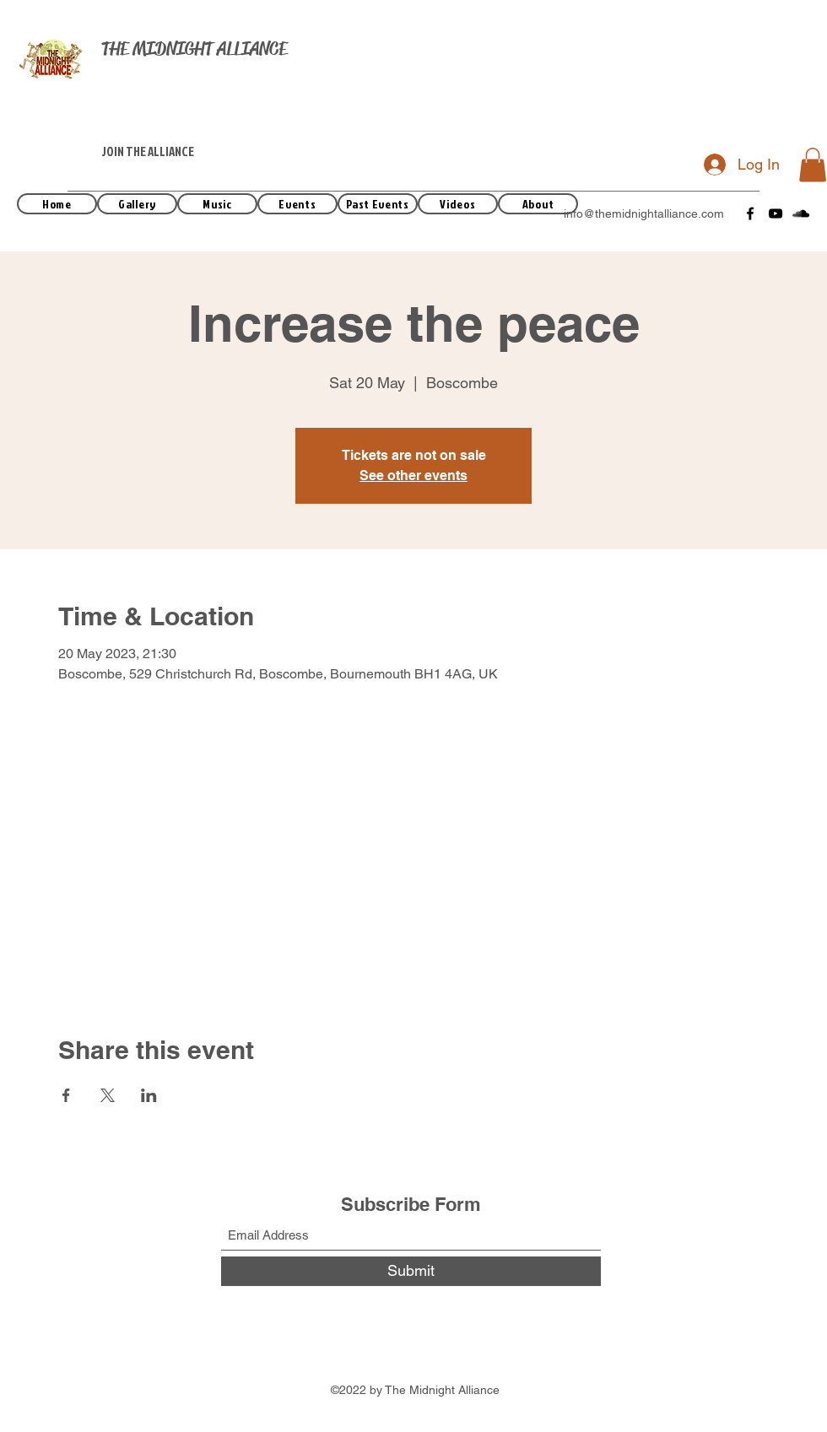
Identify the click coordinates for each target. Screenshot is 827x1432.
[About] (538, 203)
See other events (413, 475)
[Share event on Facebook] (66, 1095)
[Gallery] (137, 203)
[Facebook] (750, 213)
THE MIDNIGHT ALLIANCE (194, 49)
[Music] (217, 203)
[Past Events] (378, 203)
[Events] (297, 203)
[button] (812, 165)
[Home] (57, 203)
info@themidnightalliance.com (644, 213)
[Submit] (411, 1271)
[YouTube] (775, 213)
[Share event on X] (108, 1095)
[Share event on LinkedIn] (149, 1095)
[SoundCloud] (800, 213)
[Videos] (458, 203)
